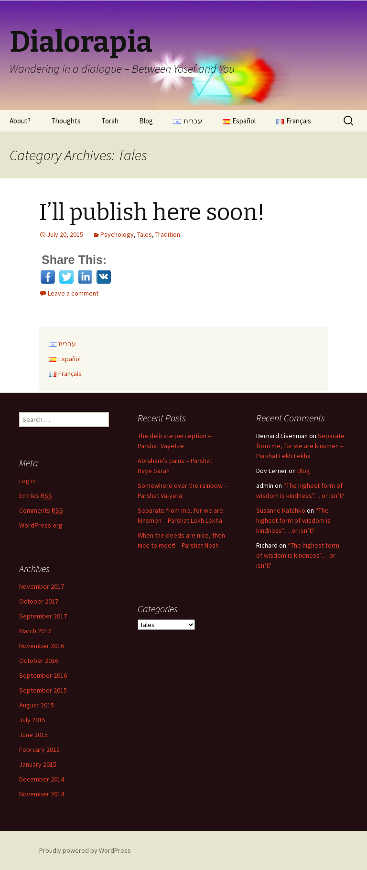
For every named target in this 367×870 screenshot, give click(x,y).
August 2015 (36, 705)
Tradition (167, 234)
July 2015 (32, 720)
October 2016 (38, 660)
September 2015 (43, 690)
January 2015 (37, 764)
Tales (144, 234)
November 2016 (41, 645)
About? (20, 120)
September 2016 (43, 675)
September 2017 (43, 616)
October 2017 (38, 601)
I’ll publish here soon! (152, 212)
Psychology (117, 234)
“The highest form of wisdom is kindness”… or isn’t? (293, 520)
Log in (27, 480)
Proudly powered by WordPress (85, 850)
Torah (110, 120)
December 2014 (41, 779)
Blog (146, 120)
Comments (41, 510)
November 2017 (41, 586)
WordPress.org (41, 525)
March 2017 (35, 631)
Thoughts (66, 120)
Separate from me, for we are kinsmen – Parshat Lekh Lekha (300, 445)
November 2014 (41, 794)
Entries (35, 495)
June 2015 (33, 734)
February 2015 (39, 749)
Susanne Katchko (280, 510)
